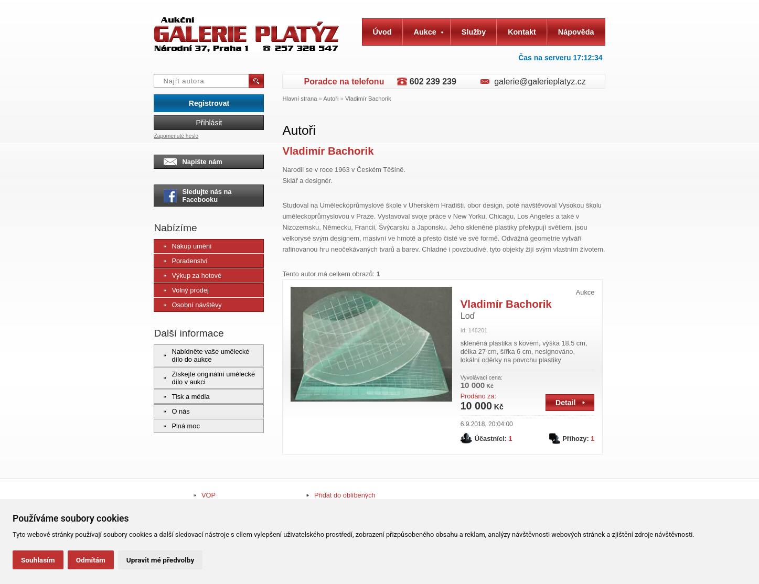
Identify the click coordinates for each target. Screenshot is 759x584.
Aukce (429, 32)
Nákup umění (187, 246)
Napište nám (193, 161)
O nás (176, 411)
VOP (208, 495)
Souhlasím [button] (38, 560)
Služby (474, 32)
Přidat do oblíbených (345, 495)
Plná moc (181, 425)
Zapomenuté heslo (176, 136)
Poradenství (185, 260)
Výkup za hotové (192, 275)
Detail (570, 402)
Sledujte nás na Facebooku (197, 195)
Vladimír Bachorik (368, 98)
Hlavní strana (299, 98)
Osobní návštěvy (192, 304)
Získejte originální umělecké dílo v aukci (209, 377)
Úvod (382, 32)
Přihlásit (209, 122)
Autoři (330, 98)
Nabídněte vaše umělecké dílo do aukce (206, 355)
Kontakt (522, 32)
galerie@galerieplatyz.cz (540, 81)
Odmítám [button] (90, 560)
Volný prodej (186, 290)
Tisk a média (186, 396)
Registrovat (209, 103)
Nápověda (576, 32)
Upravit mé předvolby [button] (160, 560)
